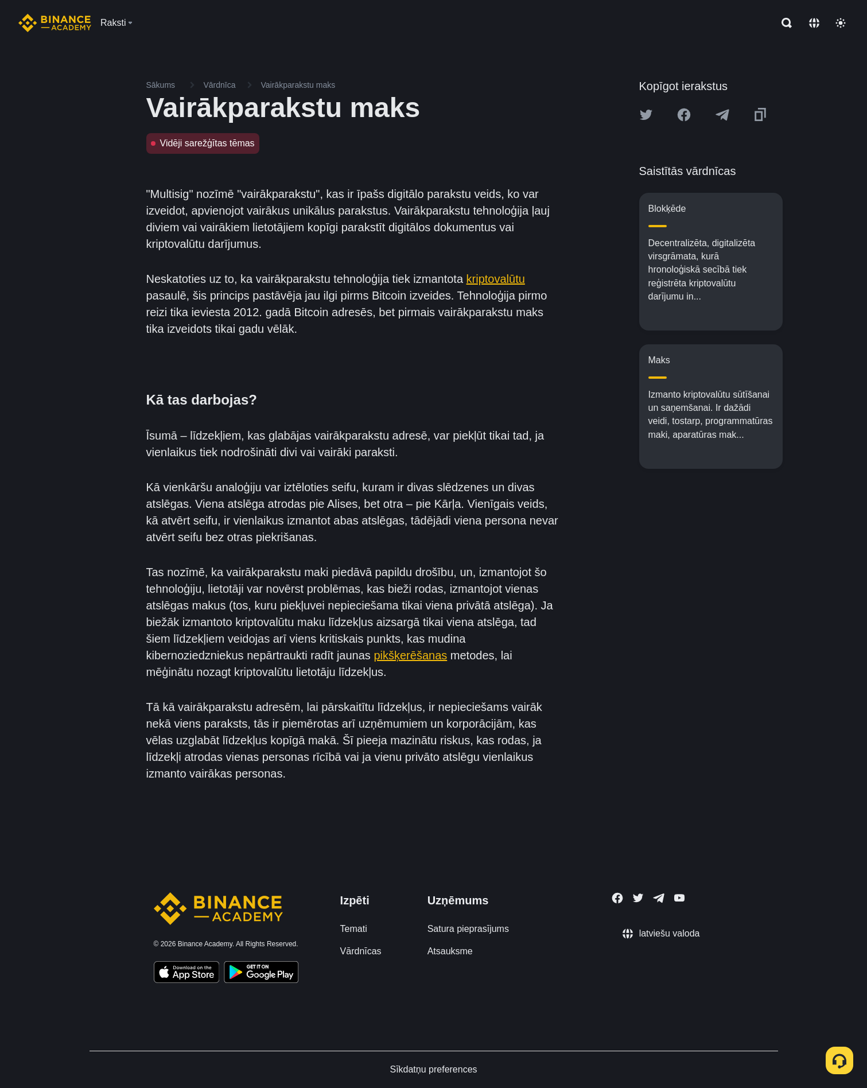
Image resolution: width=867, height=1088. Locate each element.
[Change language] (814, 23)
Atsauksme (450, 951)
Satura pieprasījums (468, 929)
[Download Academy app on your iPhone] (187, 973)
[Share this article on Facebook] (684, 115)
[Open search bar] (783, 23)
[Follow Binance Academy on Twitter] (638, 898)
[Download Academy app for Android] (261, 973)
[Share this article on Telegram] (722, 115)
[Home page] (54, 23)
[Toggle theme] (840, 22)
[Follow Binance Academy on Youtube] (679, 898)
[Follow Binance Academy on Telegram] (658, 898)
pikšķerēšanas (410, 655)
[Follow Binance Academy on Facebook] (617, 898)
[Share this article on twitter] (646, 115)
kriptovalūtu (495, 279)
